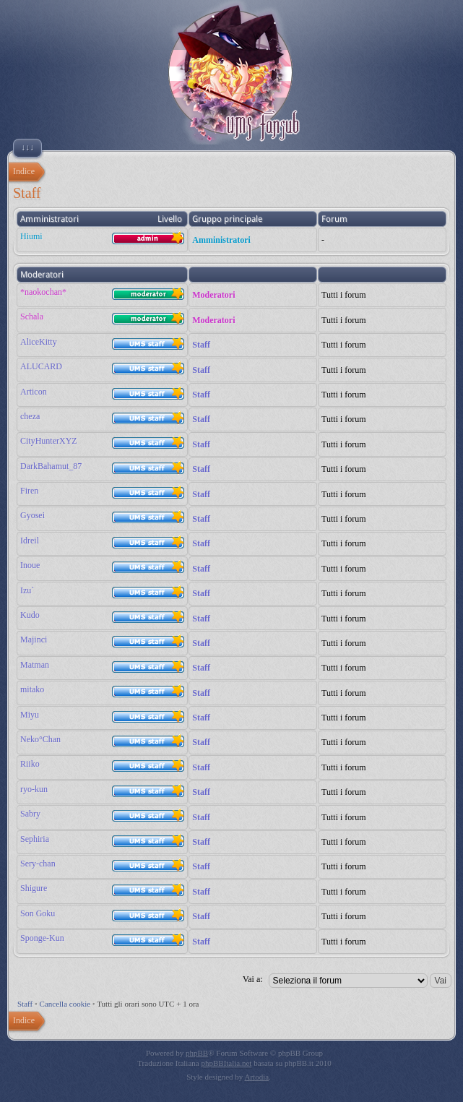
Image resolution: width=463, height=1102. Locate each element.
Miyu (29, 715)
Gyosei (32, 515)
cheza (30, 416)
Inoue (30, 565)
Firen (29, 491)
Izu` (27, 590)
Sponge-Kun (42, 938)
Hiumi (31, 236)
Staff (201, 345)
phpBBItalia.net (226, 1063)
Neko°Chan (40, 739)
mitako (32, 689)
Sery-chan (38, 863)
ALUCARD (41, 366)
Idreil (29, 540)
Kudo (30, 615)
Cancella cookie (65, 1003)
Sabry (30, 814)
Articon (33, 392)
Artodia (257, 1076)
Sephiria (34, 839)
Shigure (33, 888)
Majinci (33, 639)
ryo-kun (34, 789)
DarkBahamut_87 (51, 466)
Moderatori (213, 295)
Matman (34, 665)
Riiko (30, 764)
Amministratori (221, 240)
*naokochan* (43, 292)
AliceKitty (38, 342)
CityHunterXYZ (48, 441)
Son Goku (37, 913)
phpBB (197, 1053)
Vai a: (253, 979)
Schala (31, 316)
